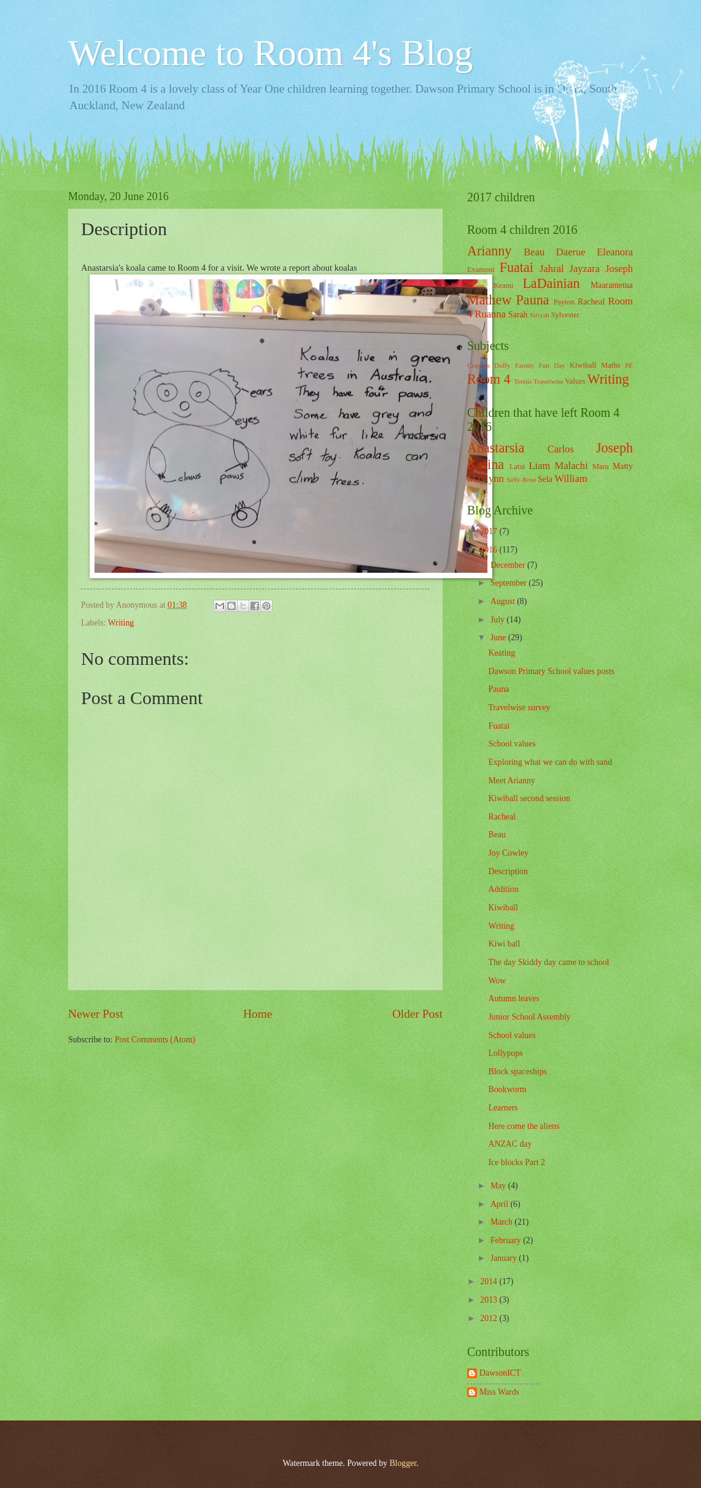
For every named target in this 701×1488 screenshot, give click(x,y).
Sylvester (565, 315)
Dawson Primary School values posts (551, 671)
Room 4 (489, 379)
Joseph (619, 268)
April (500, 1204)
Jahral (552, 268)
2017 (489, 531)
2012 (489, 1318)
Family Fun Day (540, 365)
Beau (534, 252)
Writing (121, 622)
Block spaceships (517, 1071)
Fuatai (516, 267)
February (506, 1240)
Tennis (523, 381)
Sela (545, 479)
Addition (503, 889)
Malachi (571, 465)
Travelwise (548, 381)
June (499, 637)
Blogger (402, 1463)
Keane (475, 285)
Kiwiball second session (529, 798)
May (499, 1185)
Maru (600, 466)
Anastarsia (495, 447)
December (508, 565)
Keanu (503, 285)
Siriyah (539, 315)
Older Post (417, 1013)
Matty (623, 466)
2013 (489, 1299)
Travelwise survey (519, 707)
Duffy (502, 365)
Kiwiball (583, 365)
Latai (517, 466)
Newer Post (95, 1013)
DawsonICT (500, 1373)
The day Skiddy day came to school (548, 962)
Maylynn (485, 478)
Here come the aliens (523, 1126)
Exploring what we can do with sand (550, 762)
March (502, 1221)
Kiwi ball (504, 943)
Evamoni (481, 269)
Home (257, 1013)
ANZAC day (510, 1144)
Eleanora (615, 252)
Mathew (489, 300)
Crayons (478, 365)
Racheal (591, 301)
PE (629, 365)
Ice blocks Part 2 (516, 1162)
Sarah (517, 314)
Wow (497, 980)
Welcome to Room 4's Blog (270, 53)
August (503, 601)
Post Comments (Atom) (155, 1039)
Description (507, 871)
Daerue (571, 252)
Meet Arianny (511, 780)
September (509, 582)
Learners (502, 1107)
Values (575, 381)
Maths (610, 365)
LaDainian (550, 283)
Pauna (532, 300)
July (498, 619)
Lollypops (505, 1053)
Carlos (561, 449)
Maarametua (612, 285)
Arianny (489, 250)
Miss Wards (499, 1392)
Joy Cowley (508, 853)
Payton (564, 302)
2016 (489, 549)
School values (511, 743)
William (570, 478)
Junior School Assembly (529, 1016)
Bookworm (507, 1089)
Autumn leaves (513, 998)
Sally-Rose (521, 479)
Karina (485, 464)
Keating (501, 652)
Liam (539, 465)
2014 (489, 1281)
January (504, 1258)
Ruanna (490, 314)
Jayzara (584, 268)
